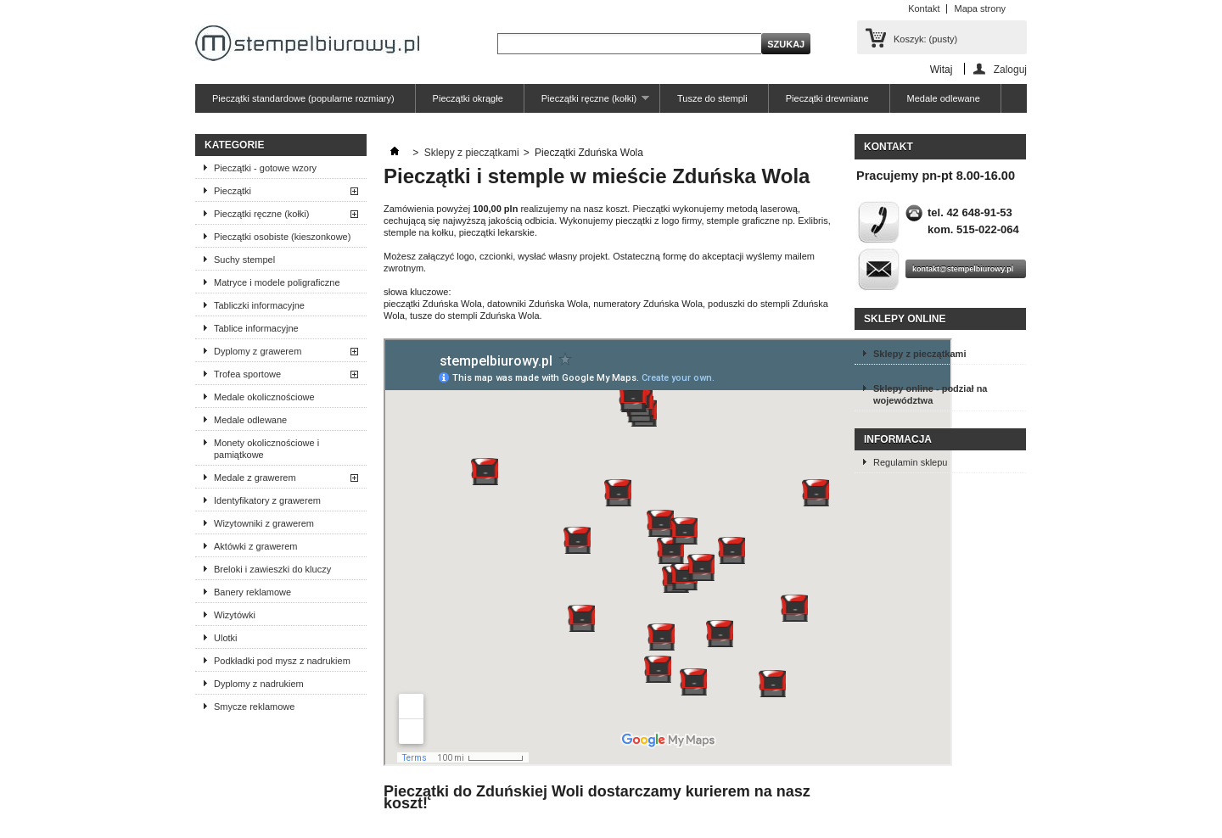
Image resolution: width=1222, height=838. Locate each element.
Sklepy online (904, 319)
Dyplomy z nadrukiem (259, 684)
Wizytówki (234, 615)
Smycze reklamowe (254, 706)
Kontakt (923, 8)
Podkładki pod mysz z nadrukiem (282, 661)
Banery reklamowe (252, 592)
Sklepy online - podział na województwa (930, 394)
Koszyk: (925, 39)
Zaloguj (1010, 69)
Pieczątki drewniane (827, 98)
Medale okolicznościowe (264, 397)
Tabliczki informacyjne (259, 305)
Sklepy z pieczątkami (471, 153)
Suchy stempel (244, 259)
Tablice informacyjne (256, 328)
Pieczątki (232, 191)
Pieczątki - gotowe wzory (265, 168)
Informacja (898, 439)
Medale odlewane (943, 98)
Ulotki (226, 638)
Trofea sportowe (247, 374)
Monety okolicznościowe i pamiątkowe (266, 449)
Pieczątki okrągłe (468, 98)
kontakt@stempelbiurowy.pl (962, 269)
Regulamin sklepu (910, 462)
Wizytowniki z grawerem (264, 523)
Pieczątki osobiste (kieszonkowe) (282, 237)
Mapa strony (980, 8)
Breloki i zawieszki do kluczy (272, 569)
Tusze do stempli (712, 98)
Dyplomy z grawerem (257, 351)
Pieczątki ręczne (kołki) (586, 103)
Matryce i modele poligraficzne (277, 282)
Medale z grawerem (255, 477)
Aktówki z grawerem (255, 546)
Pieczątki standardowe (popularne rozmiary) (303, 98)
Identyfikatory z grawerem (267, 500)
